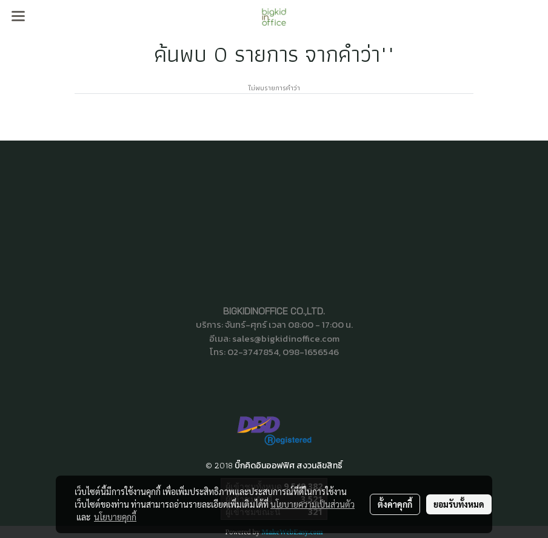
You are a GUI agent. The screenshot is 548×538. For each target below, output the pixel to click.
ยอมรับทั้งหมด (458, 504)
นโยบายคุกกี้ (115, 516)
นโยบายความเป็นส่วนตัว (312, 504)
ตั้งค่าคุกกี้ (395, 504)
